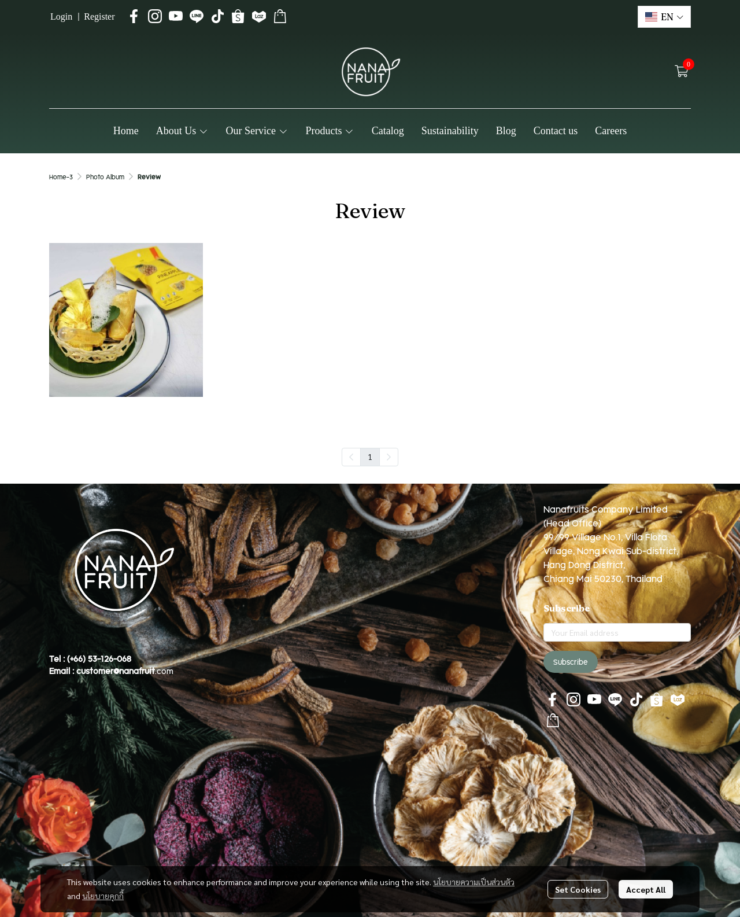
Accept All (645, 889)
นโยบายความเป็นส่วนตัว (474, 882)
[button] (664, 17)
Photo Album (105, 176)
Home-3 (61, 176)
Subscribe (570, 661)
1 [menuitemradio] (370, 456)
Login (61, 16)
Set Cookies (578, 889)
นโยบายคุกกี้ (103, 895)
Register (99, 16)
